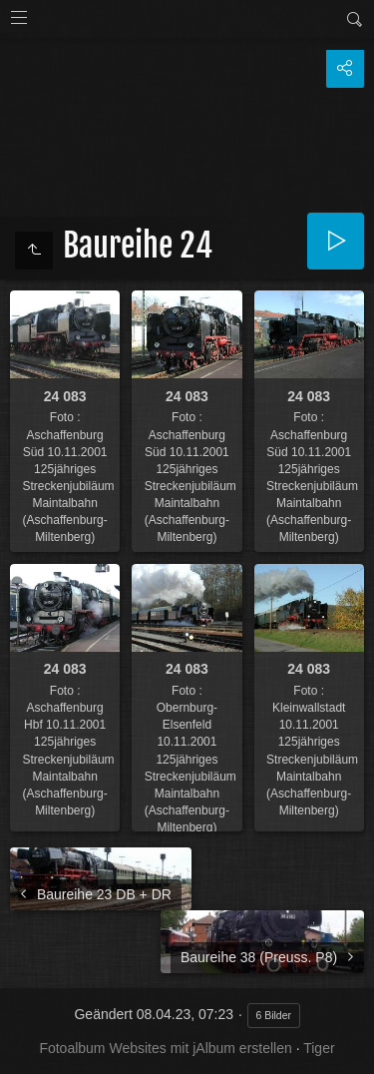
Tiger (318, 1048)
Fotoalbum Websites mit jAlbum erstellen (165, 1048)
